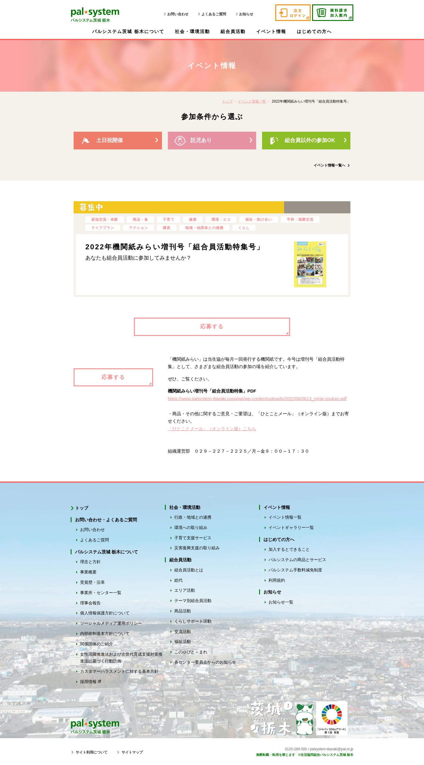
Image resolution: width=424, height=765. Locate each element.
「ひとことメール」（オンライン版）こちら (212, 428)
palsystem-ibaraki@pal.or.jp (331, 749)
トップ (227, 101)
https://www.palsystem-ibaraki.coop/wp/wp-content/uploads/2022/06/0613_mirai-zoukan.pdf (257, 398)
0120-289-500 (296, 749)
